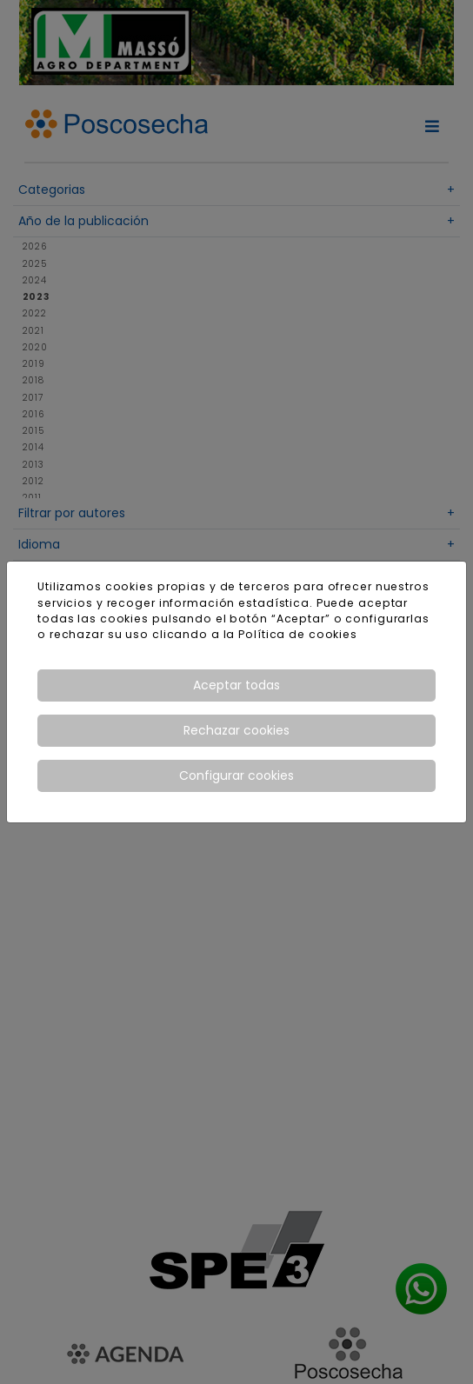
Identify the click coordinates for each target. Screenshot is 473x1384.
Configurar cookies (236, 775)
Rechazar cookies (236, 730)
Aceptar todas (236, 685)
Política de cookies (297, 634)
